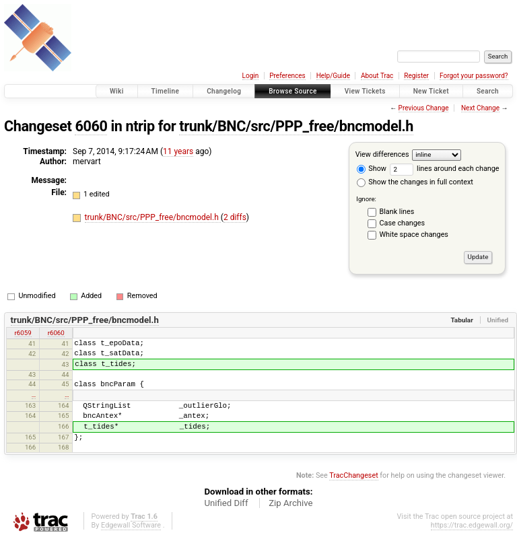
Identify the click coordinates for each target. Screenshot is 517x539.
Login (250, 75)
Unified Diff (226, 503)
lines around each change (444, 168)
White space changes (414, 234)
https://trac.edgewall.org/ (472, 525)
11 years (178, 151)
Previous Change (424, 108)
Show (371, 168)
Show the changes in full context (415, 182)
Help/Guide (333, 75)
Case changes (402, 223)
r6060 (56, 332)
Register (416, 75)
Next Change (480, 108)
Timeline (165, 91)
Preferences (287, 75)
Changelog (224, 91)
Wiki (117, 91)
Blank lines (397, 211)
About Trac (377, 75)
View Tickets (365, 91)
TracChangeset (353, 475)
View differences (382, 154)
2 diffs (234, 217)
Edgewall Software (131, 525)
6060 (91, 126)
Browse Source (293, 91)
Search (488, 91)
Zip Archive (290, 503)
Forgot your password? (474, 75)
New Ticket (431, 91)
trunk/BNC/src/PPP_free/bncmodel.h (296, 126)
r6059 (23, 332)
